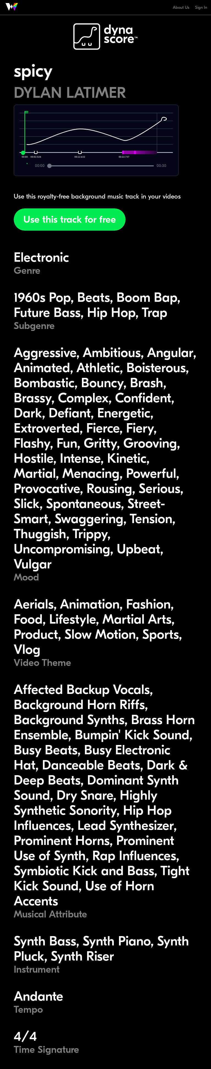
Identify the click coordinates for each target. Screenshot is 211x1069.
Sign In (201, 7)
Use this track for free (69, 219)
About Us (181, 7)
